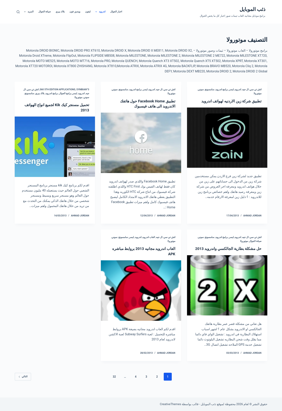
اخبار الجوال (116, 11)
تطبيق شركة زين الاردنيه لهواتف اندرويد (228, 101)
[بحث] (18, 11)
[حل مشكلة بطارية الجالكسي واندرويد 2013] (227, 290)
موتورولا (257, 93)
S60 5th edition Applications (57, 89)
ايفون (87, 11)
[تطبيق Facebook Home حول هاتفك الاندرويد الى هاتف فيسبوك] (141, 143)
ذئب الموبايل (252, 9)
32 (114, 381)
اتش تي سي (255, 89)
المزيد (28, 11)
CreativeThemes (170, 404)
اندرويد (99, 11)
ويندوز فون (75, 11)
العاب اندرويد (148, 237)
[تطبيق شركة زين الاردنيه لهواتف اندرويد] (227, 138)
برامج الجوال (65, 93)
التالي (22, 381)
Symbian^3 (82, 89)
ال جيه (245, 89)
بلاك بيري (60, 11)
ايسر (231, 89)
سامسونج (209, 89)
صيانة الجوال (44, 11)
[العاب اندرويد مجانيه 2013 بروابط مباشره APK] (141, 290)
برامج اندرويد (221, 89)
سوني (201, 89)
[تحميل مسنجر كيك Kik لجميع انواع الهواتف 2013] (55, 146)
